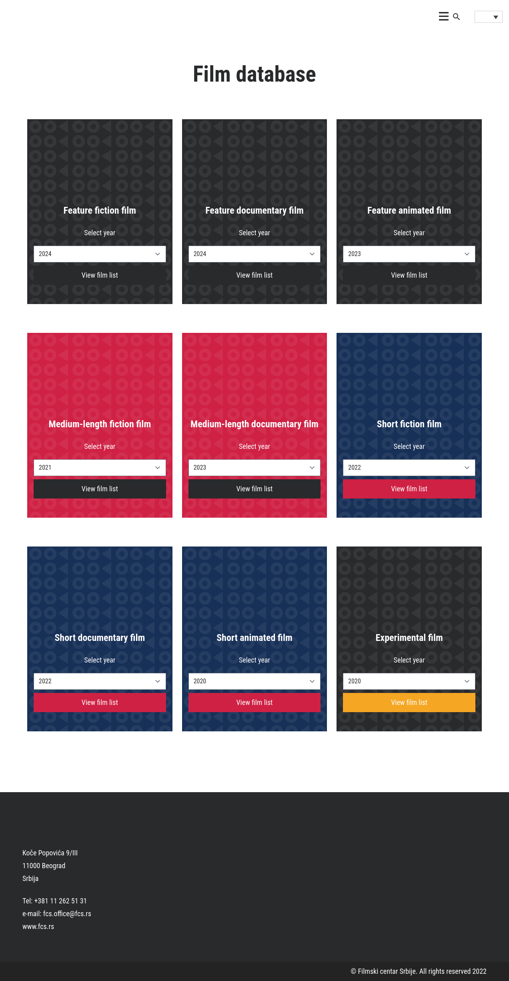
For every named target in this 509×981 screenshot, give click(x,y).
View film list (100, 275)
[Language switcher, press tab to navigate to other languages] (489, 17)
